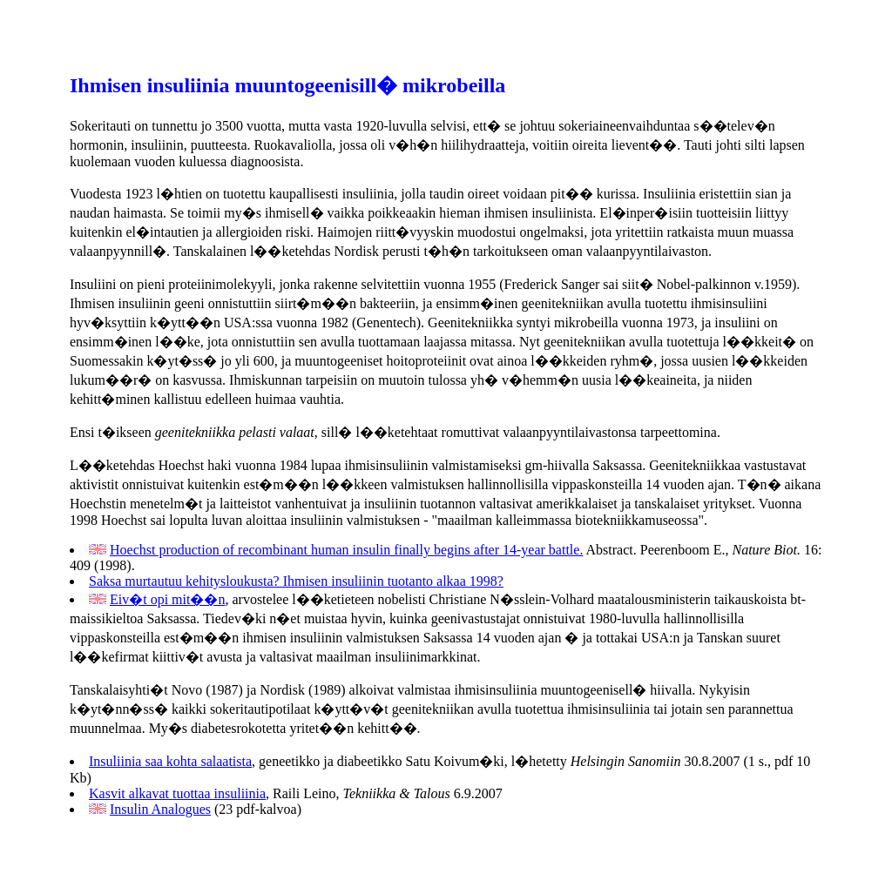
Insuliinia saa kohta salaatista (170, 761)
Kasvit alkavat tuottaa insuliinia (177, 793)
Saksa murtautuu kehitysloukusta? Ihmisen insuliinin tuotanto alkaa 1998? (296, 581)
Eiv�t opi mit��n (167, 599)
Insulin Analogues (160, 809)
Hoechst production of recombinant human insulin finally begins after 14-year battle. (346, 549)
